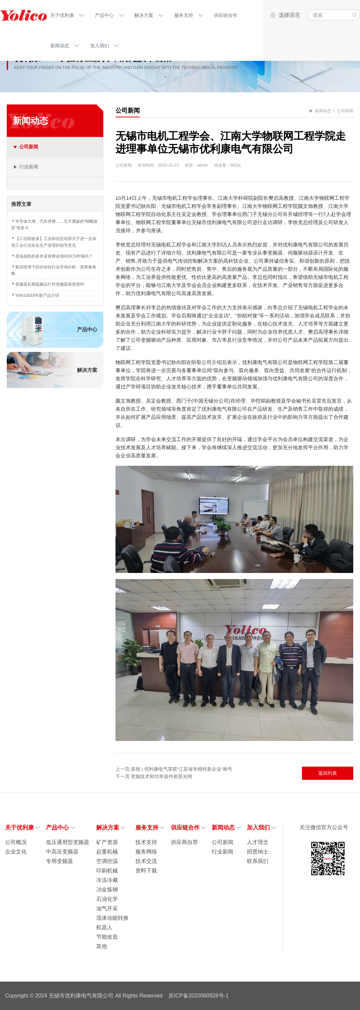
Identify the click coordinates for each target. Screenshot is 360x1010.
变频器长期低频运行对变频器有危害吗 (47, 284)
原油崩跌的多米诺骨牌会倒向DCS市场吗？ (52, 256)
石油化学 (107, 899)
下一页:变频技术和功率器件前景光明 (153, 776)
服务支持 (183, 15)
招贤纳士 (257, 852)
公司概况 (16, 842)
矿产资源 (107, 842)
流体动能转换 (112, 918)
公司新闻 (345, 111)
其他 (101, 946)
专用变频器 (59, 861)
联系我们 (257, 861)
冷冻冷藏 (107, 880)
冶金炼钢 (107, 889)
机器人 (104, 927)
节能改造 (107, 937)
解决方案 (143, 15)
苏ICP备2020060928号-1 (199, 996)
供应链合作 (225, 15)
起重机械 (107, 852)
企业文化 (16, 852)
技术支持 (146, 842)
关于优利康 (62, 15)
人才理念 (257, 842)
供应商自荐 (184, 842)
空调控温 (107, 861)
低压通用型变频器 (67, 842)
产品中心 (104, 15)
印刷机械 (107, 870)
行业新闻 (222, 852)
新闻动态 (59, 45)
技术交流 (146, 861)
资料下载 (146, 870)
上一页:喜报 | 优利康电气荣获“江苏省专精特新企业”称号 (173, 769)
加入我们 (99, 45)
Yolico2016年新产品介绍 (35, 295)
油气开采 (107, 908)
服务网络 (146, 852)
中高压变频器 (62, 852)
